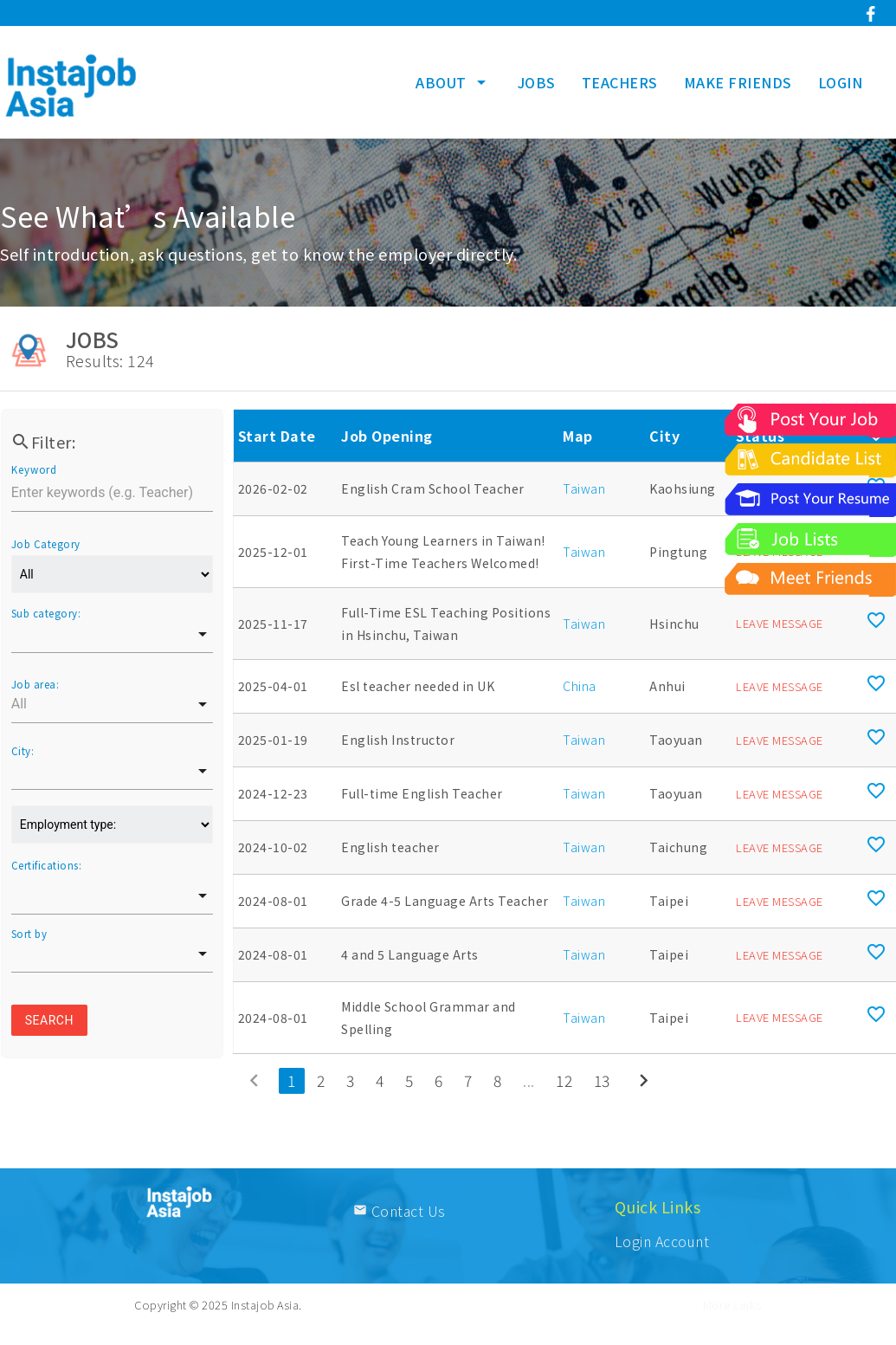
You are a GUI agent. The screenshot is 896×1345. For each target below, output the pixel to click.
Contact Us (399, 1210)
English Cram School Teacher (433, 488)
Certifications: (46, 865)
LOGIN (840, 82)
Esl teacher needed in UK (417, 686)
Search (49, 1020)
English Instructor (397, 739)
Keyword (33, 469)
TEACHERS (620, 82)
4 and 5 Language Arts (410, 954)
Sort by (29, 934)
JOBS (537, 82)
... (529, 1080)
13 (602, 1080)
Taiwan (584, 488)
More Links (732, 1305)
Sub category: (46, 613)
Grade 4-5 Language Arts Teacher (445, 900)
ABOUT (454, 82)
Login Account (662, 1241)
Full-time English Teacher (422, 793)
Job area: (35, 684)
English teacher (390, 847)
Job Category (46, 544)
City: (23, 751)
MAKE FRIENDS (738, 82)
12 (564, 1080)
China (579, 686)
